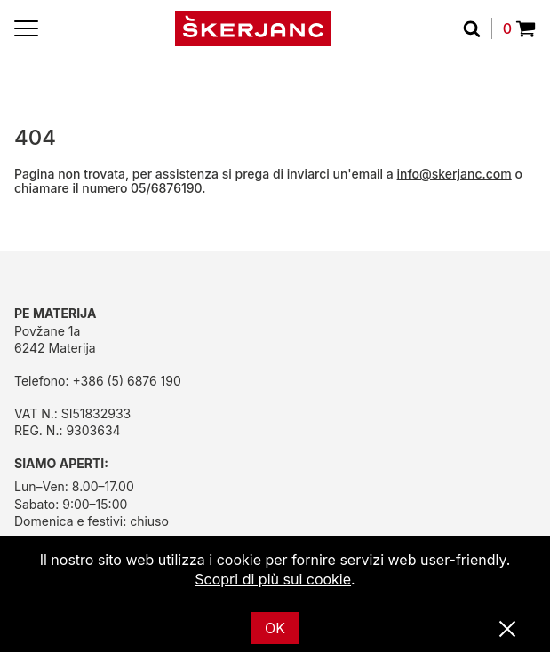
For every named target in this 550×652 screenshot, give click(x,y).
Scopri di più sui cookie (273, 579)
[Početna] (253, 28)
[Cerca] (477, 28)
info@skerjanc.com (454, 173)
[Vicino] (507, 629)
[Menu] (26, 28)
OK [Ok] (275, 628)
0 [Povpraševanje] (519, 28)
